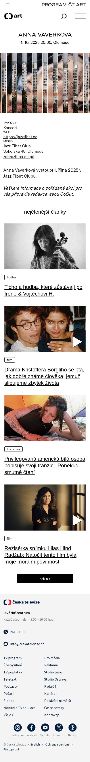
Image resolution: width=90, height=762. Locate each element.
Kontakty (51, 715)
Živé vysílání (13, 665)
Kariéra (49, 693)
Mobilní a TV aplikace (19, 707)
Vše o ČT (10, 715)
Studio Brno (53, 672)
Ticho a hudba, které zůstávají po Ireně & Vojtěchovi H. (43, 290)
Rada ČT (50, 686)
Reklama (51, 665)
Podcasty (10, 686)
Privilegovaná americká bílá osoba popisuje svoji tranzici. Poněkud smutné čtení (44, 465)
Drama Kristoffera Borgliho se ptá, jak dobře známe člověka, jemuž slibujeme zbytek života (44, 376)
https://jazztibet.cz (20, 136)
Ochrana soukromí (57, 744)
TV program (13, 658)
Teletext (10, 679)
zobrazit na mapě (18, 156)
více (45, 578)
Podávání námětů (57, 700)
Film (10, 360)
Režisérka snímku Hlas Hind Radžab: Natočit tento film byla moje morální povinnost (40, 555)
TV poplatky (13, 672)
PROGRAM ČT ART (64, 4)
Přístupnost (11, 749)
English (35, 744)
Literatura (13, 449)
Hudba (11, 277)
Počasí (8, 693)
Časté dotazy (54, 707)
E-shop (9, 700)
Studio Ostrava (55, 679)
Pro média (52, 658)
